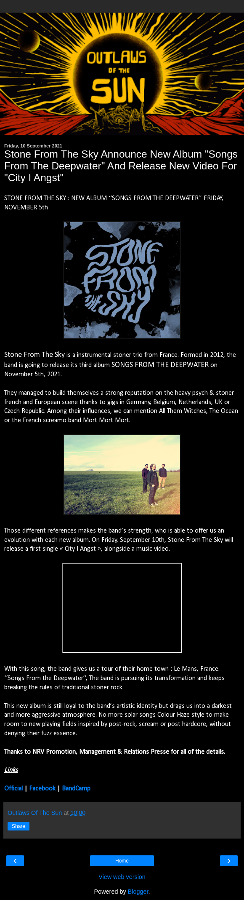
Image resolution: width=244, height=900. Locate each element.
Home (122, 861)
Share (18, 826)
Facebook (42, 788)
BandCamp (76, 788)
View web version (122, 876)
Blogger (138, 891)
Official (13, 788)
